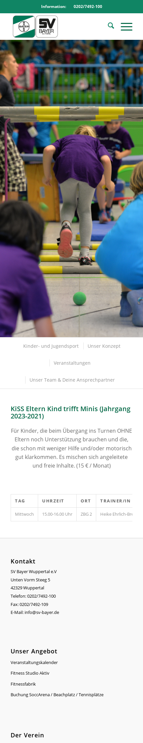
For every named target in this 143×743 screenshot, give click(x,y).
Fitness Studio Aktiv (30, 673)
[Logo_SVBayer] (59, 26)
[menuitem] (107, 26)
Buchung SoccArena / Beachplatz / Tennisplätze (57, 695)
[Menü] (123, 26)
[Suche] (107, 26)
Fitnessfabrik (23, 684)
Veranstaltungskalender (34, 662)
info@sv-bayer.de (42, 612)
